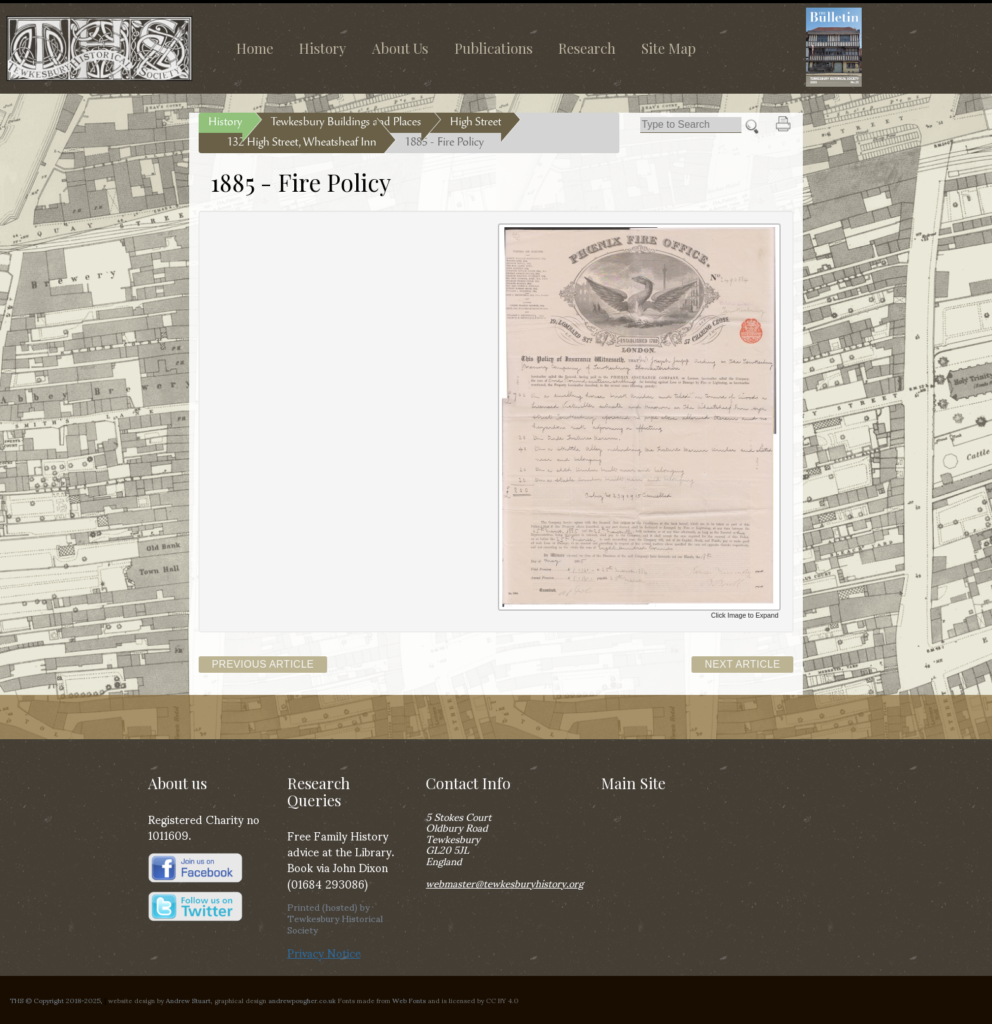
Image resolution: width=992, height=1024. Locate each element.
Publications (493, 48)
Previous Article (263, 664)
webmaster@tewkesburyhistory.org (504, 882)
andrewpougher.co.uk (302, 1000)
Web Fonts (409, 1000)
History (322, 48)
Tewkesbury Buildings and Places (346, 122)
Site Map (669, 48)
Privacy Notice (324, 952)
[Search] (690, 125)
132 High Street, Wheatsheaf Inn (301, 143)
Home (254, 48)
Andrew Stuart (188, 1000)
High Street (475, 122)
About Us (400, 48)
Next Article (742, 664)
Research (587, 48)
